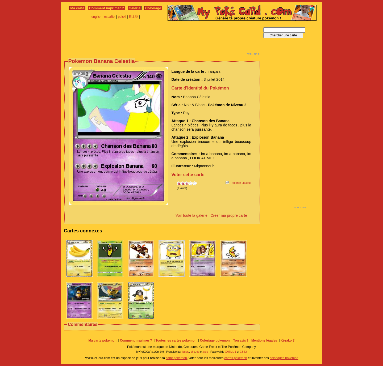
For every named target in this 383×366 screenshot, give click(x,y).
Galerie (134, 8)
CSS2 (243, 351)
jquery (185, 351)
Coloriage (153, 8)
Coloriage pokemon (215, 340)
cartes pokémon (235, 358)
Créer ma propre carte (228, 215)
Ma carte (77, 8)
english (96, 17)
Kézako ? (288, 340)
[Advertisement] (162, 39)
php (192, 351)
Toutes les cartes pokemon (176, 340)
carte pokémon (176, 358)
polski (122, 17)
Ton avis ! (240, 340)
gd (198, 351)
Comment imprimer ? (106, 8)
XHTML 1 (230, 351)
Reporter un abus (241, 182)
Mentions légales (264, 340)
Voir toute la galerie (191, 215)
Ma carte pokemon (102, 340)
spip (205, 351)
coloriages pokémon (284, 358)
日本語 (133, 17)
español (109, 17)
